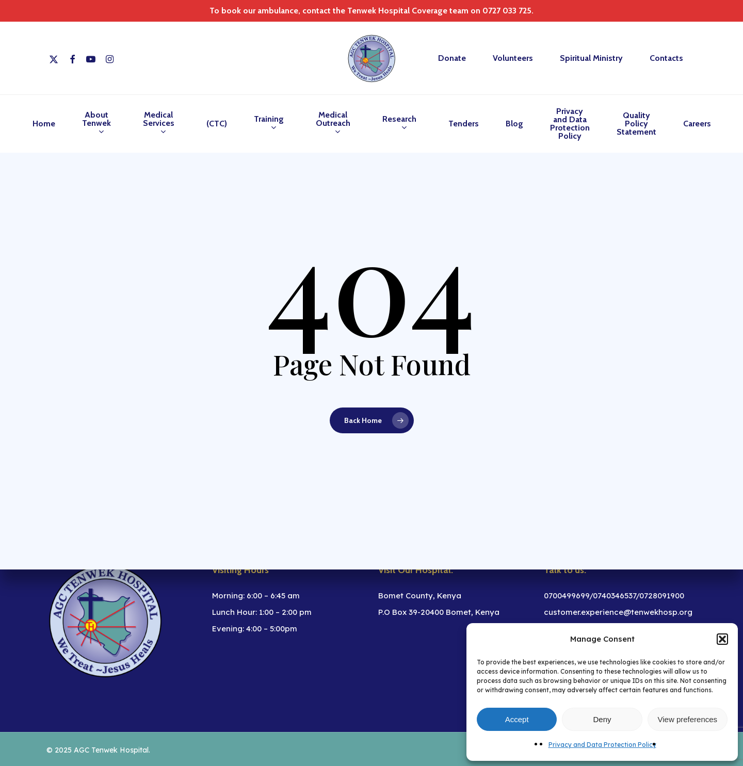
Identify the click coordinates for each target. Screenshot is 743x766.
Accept (517, 719)
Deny (602, 719)
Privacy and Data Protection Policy (602, 744)
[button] (722, 639)
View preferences (688, 719)
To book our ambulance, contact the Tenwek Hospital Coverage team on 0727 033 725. (371, 10)
